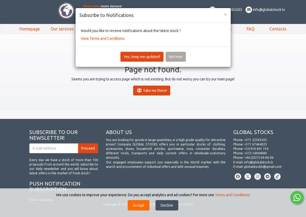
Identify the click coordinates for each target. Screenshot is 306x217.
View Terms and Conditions (103, 38)
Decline (167, 205)
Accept (138, 205)
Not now (175, 57)
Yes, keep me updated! (142, 57)
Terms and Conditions (232, 195)
